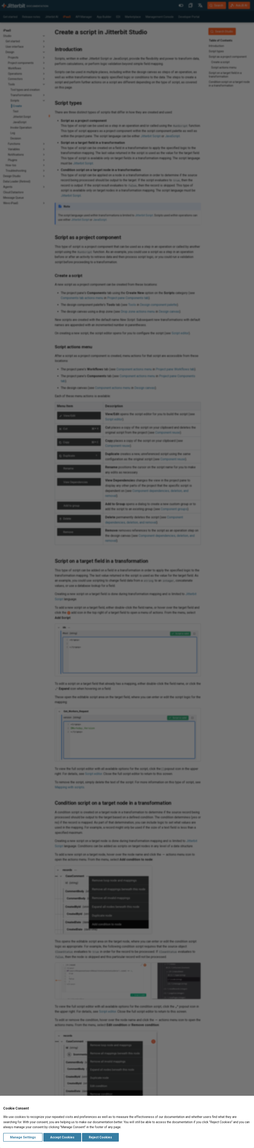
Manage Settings (23, 1137)
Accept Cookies (62, 1137)
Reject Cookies (100, 1137)
